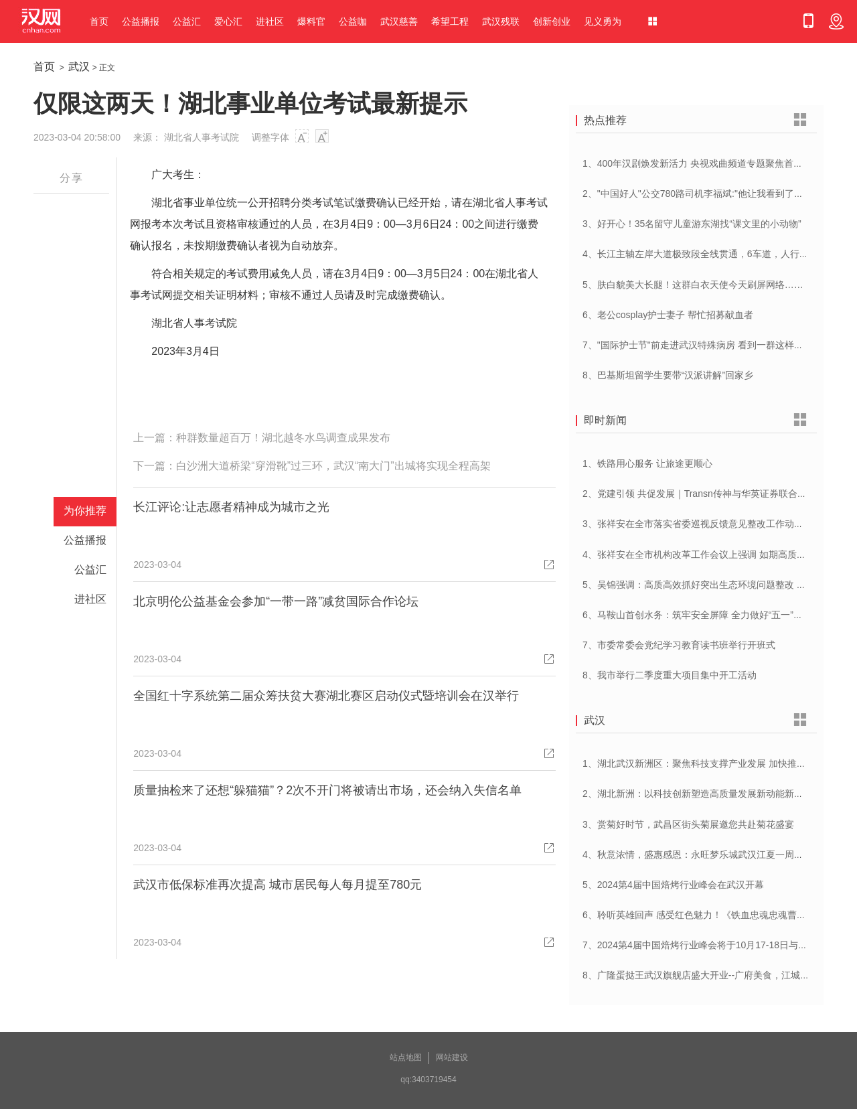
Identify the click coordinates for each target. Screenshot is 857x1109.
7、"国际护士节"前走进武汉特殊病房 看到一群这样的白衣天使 (711, 345)
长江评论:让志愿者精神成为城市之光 (231, 507)
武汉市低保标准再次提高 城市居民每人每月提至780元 (277, 884)
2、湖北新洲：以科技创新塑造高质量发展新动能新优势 (697, 793)
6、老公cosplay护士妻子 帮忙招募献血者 (667, 314)
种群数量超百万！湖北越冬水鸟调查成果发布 (283, 437)
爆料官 (311, 21)
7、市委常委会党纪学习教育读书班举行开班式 (678, 645)
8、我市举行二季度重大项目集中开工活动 (669, 675)
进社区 (270, 21)
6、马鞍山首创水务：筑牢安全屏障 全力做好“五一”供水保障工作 (716, 614)
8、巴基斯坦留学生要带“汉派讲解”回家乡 (667, 375)
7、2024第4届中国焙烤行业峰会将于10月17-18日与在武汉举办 (713, 945)
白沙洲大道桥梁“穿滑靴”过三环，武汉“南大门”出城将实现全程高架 (333, 465)
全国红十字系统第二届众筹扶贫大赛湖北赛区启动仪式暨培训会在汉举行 (326, 696)
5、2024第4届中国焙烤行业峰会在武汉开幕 (673, 884)
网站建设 (452, 1057)
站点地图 (406, 1057)
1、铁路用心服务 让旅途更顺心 (647, 463)
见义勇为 (602, 21)
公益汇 (187, 21)
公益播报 (140, 21)
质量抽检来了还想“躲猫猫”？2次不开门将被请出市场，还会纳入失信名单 (327, 790)
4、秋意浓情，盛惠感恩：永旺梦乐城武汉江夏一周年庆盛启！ (711, 854)
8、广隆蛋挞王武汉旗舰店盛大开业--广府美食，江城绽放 (700, 975)
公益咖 (353, 21)
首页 (99, 21)
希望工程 (450, 21)
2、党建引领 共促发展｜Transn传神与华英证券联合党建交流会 (713, 493)
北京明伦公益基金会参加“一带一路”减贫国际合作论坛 (275, 601)
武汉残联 (501, 21)
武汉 (79, 66)
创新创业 (551, 21)
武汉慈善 (399, 21)
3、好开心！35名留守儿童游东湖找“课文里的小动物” (691, 223)
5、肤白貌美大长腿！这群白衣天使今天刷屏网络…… (692, 284)
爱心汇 (228, 21)
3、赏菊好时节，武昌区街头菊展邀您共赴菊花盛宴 (688, 824)
